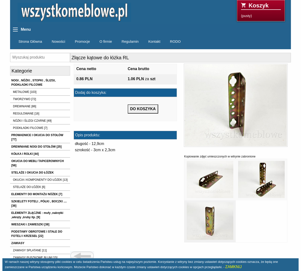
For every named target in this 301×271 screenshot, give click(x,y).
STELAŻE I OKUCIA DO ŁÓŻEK (32, 172)
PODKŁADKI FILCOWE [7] (30, 128)
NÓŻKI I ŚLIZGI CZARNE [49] (32, 120)
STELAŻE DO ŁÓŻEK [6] (29, 187)
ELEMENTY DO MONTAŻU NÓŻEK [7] (36, 194)
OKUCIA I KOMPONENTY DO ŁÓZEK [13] (40, 179)
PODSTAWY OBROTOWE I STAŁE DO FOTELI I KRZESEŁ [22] (36, 234)
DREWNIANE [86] (24, 106)
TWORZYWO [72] (24, 99)
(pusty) (261, 10)
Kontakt (154, 41)
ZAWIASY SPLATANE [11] (30, 250)
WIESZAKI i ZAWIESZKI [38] (30, 224)
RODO (175, 41)
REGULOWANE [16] (26, 113)
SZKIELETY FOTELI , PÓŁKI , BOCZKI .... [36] (39, 203)
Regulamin (130, 41)
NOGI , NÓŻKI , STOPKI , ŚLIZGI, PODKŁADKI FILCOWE (33, 82)
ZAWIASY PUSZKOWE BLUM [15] (35, 257)
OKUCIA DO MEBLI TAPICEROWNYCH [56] (37, 163)
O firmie (105, 41)
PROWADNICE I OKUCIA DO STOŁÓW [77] (37, 137)
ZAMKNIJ (233, 267)
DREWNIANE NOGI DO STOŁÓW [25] (36, 146)
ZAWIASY (17, 243)
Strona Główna (30, 41)
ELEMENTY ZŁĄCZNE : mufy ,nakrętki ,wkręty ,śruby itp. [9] (37, 215)
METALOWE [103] (24, 92)
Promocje (82, 41)
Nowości (58, 41)
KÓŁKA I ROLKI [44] (25, 154)
